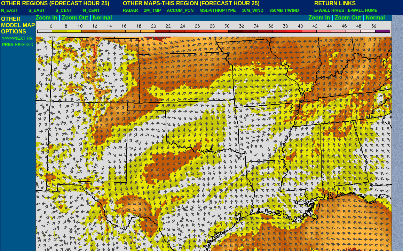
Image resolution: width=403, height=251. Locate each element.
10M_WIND (252, 10)
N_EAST (9, 10)
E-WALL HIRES (330, 10)
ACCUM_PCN (180, 10)
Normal (102, 18)
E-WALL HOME (362, 10)
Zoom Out (75, 18)
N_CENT (91, 10)
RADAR (130, 10)
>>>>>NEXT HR (17, 38)
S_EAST (37, 10)
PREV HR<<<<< (17, 44)
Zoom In (46, 18)
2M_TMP (152, 10)
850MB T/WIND (284, 10)
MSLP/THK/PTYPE (218, 10)
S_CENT (64, 10)
